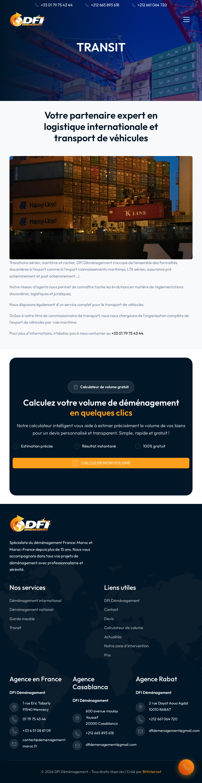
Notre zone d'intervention (126, 645)
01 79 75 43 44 (34, 719)
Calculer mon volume (101, 463)
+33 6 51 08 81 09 (37, 730)
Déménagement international (35, 600)
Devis (109, 618)
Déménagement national (31, 609)
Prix (107, 655)
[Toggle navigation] (186, 19)
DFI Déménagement (122, 600)
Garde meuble (22, 618)
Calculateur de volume (123, 627)
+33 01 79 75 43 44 (54, 4)
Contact (111, 609)
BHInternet (152, 771)
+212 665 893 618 (102, 4)
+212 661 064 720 (149, 4)
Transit (15, 627)
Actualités (113, 636)
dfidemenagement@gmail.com (111, 744)
